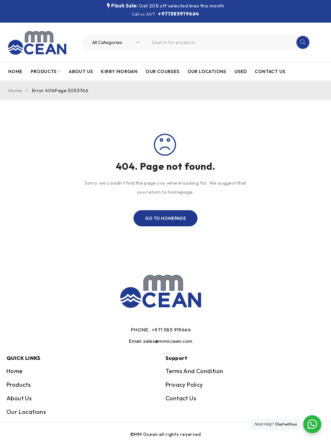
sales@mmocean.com (168, 341)
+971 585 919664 (171, 330)
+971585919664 (178, 13)
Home (15, 90)
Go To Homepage (165, 218)
